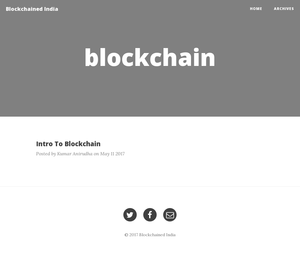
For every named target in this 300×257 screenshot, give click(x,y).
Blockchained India (32, 8)
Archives (284, 8)
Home (256, 8)
